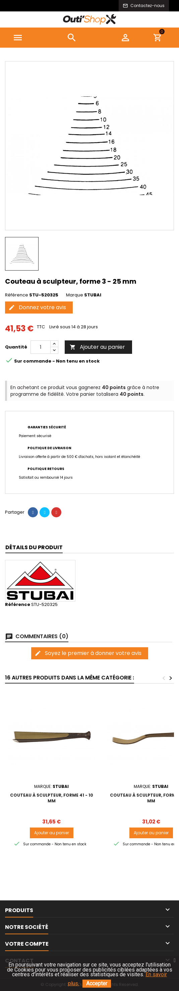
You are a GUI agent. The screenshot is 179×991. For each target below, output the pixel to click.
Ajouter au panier (97, 347)
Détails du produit (34, 547)
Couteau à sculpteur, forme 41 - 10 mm (51, 798)
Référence (16, 295)
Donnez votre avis (37, 307)
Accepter (96, 983)
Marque (74, 295)
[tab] (34, 547)
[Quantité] (41, 347)
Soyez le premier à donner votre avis (88, 653)
